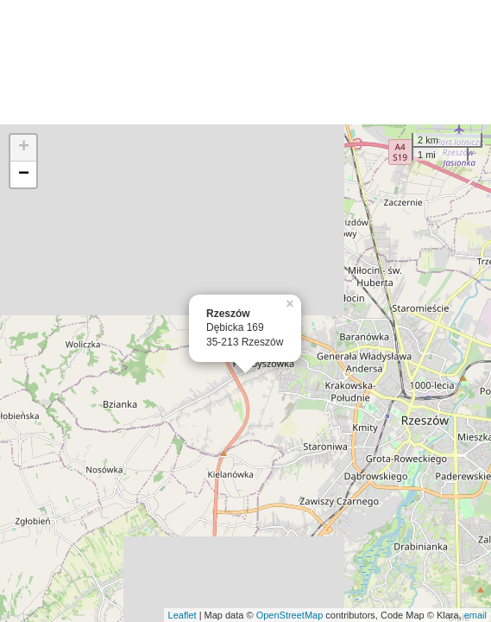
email (475, 615)
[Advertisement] (245, 62)
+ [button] (23, 148)
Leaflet (182, 615)
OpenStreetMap (290, 615)
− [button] (23, 174)
